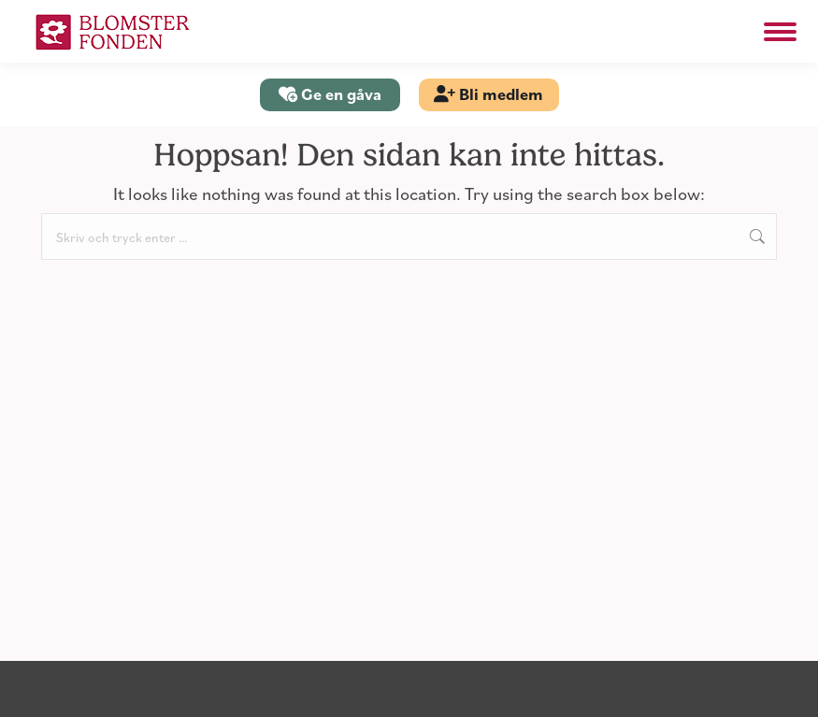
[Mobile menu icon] (780, 32)
